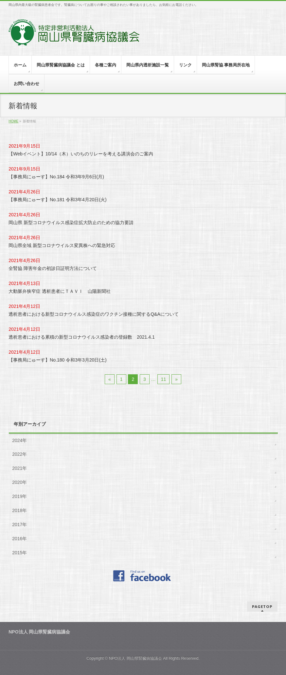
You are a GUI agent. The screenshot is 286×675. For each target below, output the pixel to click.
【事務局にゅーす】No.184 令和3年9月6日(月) (56, 176)
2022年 (19, 454)
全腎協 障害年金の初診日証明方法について (53, 268)
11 (163, 379)
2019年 (19, 496)
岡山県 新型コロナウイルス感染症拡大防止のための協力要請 (71, 222)
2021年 (19, 468)
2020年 (19, 482)
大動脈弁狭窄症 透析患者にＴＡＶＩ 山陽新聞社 (60, 291)
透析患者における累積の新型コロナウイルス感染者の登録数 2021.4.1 (82, 337)
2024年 (19, 440)
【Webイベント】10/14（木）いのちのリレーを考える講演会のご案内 (81, 153)
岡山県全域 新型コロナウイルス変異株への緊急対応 (62, 245)
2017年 (19, 524)
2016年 (19, 538)
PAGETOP (262, 606)
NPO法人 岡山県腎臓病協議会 (135, 658)
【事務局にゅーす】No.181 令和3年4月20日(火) (58, 199)
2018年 (19, 510)
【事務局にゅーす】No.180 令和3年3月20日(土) (58, 360)
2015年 (19, 552)
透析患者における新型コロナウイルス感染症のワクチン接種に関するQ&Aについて (94, 314)
